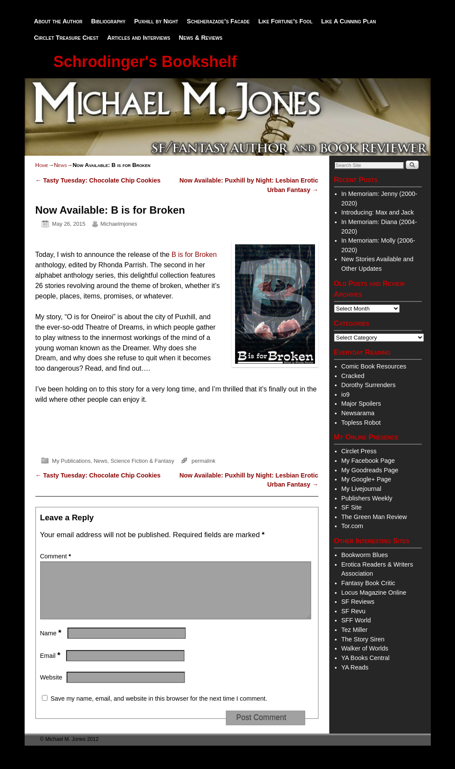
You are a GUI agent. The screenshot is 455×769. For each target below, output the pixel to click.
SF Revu (353, 611)
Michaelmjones (118, 224)
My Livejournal (361, 488)
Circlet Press (359, 451)
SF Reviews (358, 601)
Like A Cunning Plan (348, 21)
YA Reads (355, 667)
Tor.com (352, 525)
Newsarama (358, 413)
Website (51, 687)
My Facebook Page (368, 460)
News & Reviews (201, 37)
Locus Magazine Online (373, 592)
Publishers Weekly (366, 498)
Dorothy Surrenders (368, 384)
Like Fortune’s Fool (285, 21)
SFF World (356, 620)
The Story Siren (363, 639)
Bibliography (108, 21)
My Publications (71, 461)
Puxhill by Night (156, 21)
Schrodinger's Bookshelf (145, 61)
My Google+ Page (366, 479)
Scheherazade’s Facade (218, 21)
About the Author (58, 21)
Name (52, 643)
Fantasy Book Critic (368, 583)
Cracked (353, 375)
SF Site (351, 507)
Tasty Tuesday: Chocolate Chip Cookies (98, 180)
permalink (203, 461)
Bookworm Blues (364, 554)
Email (51, 666)
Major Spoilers (361, 403)
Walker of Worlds (364, 648)
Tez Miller (354, 629)
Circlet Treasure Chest (66, 37)
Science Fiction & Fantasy (142, 461)
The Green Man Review (374, 516)
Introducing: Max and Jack (377, 212)
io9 (345, 394)
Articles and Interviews (138, 37)
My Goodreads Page (369, 470)
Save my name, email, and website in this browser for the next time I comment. (159, 708)
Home (41, 165)
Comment (56, 556)
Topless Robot (361, 422)
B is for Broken (194, 254)
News (60, 165)
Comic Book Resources (373, 366)
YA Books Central (365, 657)
